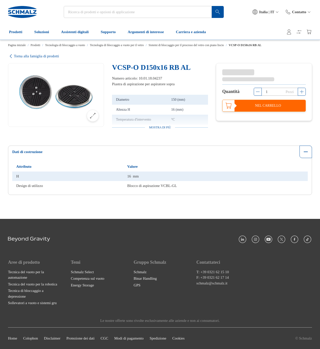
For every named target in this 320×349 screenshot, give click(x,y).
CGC (104, 338)
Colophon (30, 338)
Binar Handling (145, 278)
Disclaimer (52, 338)
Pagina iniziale (17, 45)
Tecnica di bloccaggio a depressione (26, 293)
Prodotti (18, 32)
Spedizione (158, 338)
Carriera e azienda (194, 32)
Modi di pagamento (129, 338)
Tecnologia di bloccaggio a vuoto (65, 45)
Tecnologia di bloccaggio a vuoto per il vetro (117, 45)
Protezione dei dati (80, 338)
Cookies (178, 338)
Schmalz (140, 272)
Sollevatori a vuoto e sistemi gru (32, 303)
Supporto (111, 32)
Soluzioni (44, 32)
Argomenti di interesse (149, 32)
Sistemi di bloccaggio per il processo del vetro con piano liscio (186, 45)
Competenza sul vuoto (87, 278)
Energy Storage (82, 285)
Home (12, 338)
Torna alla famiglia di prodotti (33, 56)
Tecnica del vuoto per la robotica (32, 284)
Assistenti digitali (77, 32)
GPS (137, 285)
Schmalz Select (82, 272)
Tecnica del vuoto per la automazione (26, 274)
